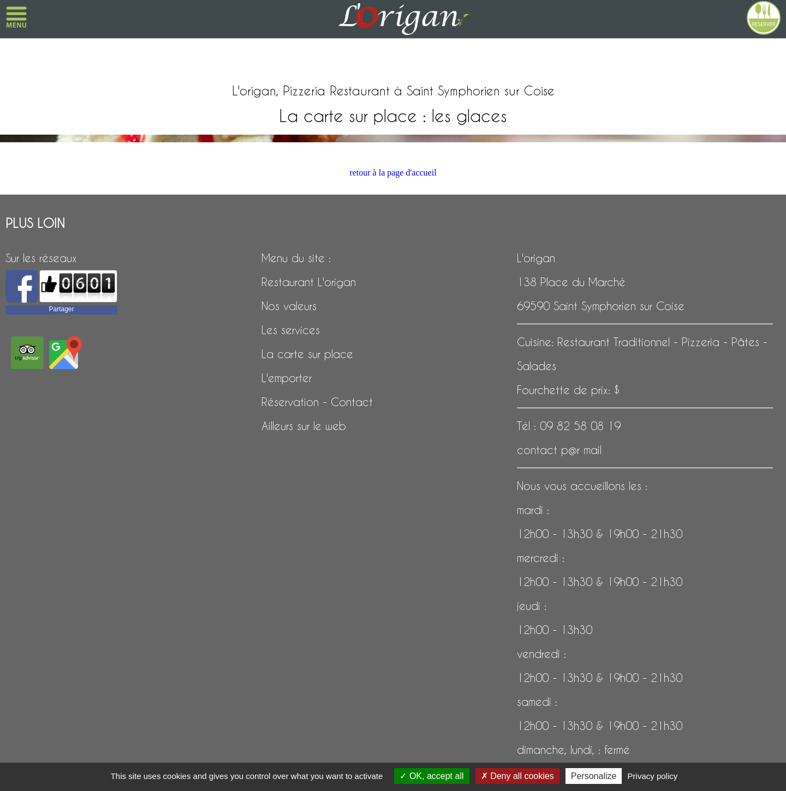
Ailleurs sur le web (303, 425)
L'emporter (286, 377)
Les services (290, 329)
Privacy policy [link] (653, 776)
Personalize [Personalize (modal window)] (594, 776)
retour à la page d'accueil (392, 172)
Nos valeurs (289, 305)
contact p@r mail (559, 449)
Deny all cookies (517, 776)
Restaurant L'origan (308, 281)
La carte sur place (307, 353)
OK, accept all (431, 776)
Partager (61, 309)
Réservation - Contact (317, 401)
